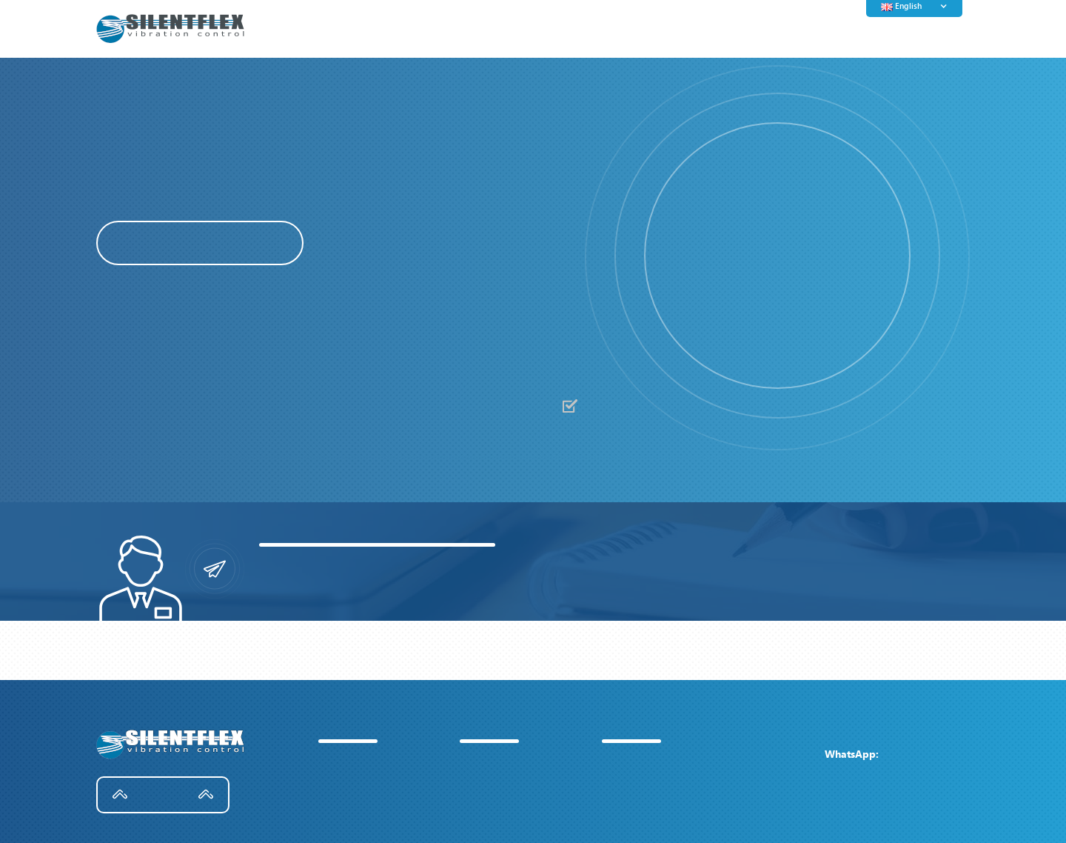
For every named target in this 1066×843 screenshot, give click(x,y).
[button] (673, 257)
